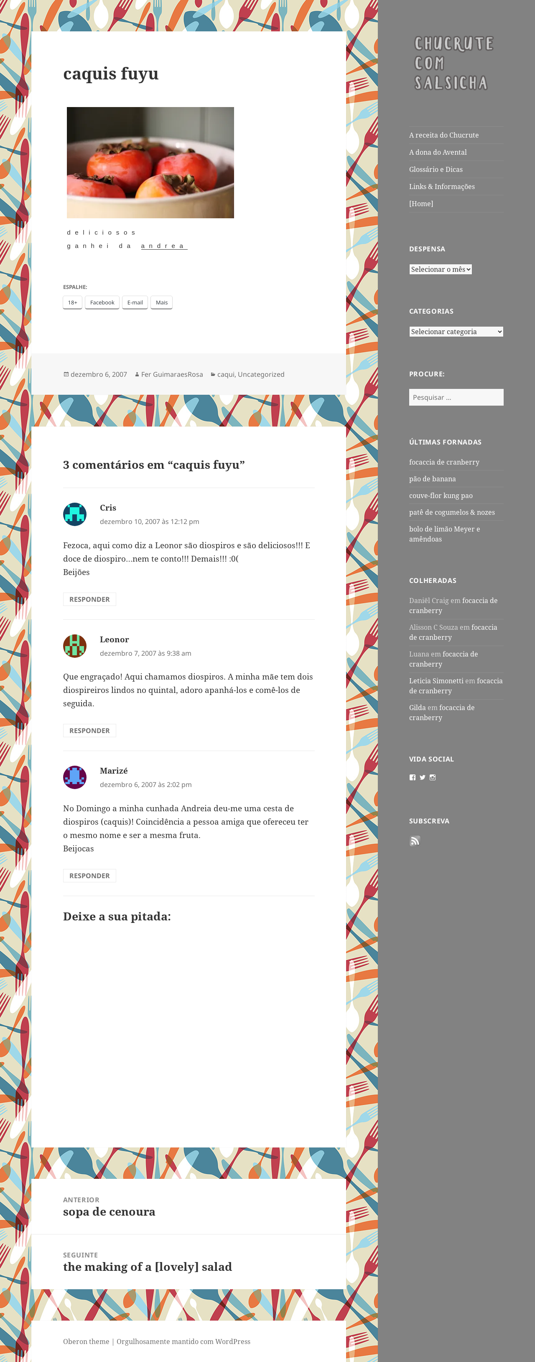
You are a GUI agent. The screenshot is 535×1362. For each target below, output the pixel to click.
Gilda (417, 707)
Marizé (114, 770)
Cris (108, 507)
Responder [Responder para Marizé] (89, 875)
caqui (225, 374)
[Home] (421, 203)
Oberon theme (86, 1341)
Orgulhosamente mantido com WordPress (183, 1341)
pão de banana (432, 478)
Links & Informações (442, 186)
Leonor (114, 639)
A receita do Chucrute (444, 135)
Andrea (164, 245)
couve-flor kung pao (441, 495)
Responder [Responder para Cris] (89, 599)
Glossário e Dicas (436, 169)
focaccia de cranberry (444, 462)
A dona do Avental (438, 152)
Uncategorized (261, 374)
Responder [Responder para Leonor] (89, 730)
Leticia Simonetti (436, 680)
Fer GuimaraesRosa (172, 374)
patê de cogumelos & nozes (452, 512)
